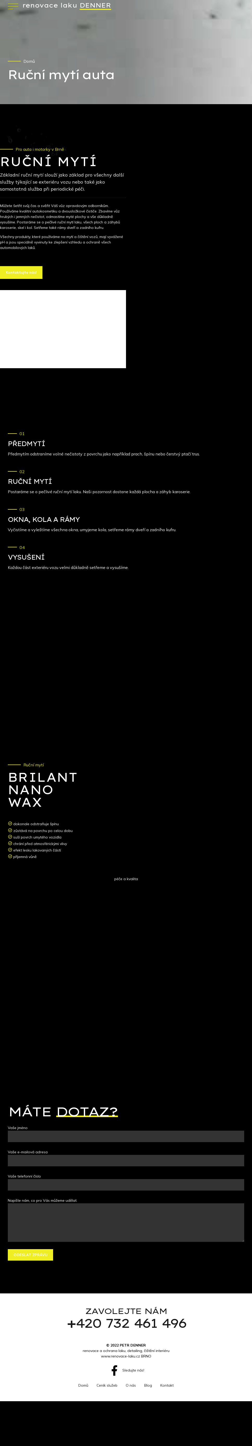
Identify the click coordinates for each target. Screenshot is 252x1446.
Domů (29, 61)
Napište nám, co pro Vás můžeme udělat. (42, 1200)
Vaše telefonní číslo (24, 1176)
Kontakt (167, 1385)
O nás (131, 1385)
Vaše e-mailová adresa (28, 1152)
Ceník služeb (107, 1385)
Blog (148, 1385)
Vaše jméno (18, 1127)
